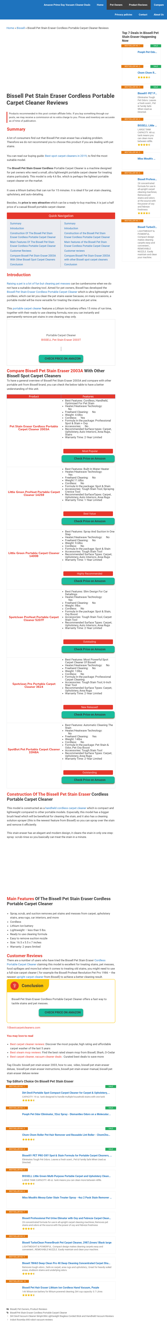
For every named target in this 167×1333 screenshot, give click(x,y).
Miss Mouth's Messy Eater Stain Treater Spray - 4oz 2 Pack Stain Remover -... (67, 1197)
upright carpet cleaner (30, 976)
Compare (159, 4)
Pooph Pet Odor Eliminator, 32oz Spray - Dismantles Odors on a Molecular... (66, 1114)
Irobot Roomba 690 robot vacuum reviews (31, 1319)
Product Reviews (138, 4)
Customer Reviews (20, 250)
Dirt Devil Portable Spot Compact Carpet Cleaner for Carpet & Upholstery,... (66, 1092)
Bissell (21, 28)
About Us (159, 14)
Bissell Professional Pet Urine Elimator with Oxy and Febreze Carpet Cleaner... (67, 1218)
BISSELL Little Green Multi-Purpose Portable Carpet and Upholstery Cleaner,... (67, 1176)
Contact (143, 14)
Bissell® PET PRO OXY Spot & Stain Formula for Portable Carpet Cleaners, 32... (67, 1155)
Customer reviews (74, 250)
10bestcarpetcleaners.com (23, 1027)
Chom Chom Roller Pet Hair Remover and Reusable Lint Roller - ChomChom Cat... (67, 1134)
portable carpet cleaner (27, 308)
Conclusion (16, 264)
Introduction (17, 228)
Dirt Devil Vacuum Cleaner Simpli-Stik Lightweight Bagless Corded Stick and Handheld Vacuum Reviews (62, 1316)
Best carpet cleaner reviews (27, 1044)
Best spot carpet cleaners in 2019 (66, 155)
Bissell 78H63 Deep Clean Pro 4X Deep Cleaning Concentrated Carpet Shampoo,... (67, 1263)
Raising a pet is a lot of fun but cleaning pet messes (38, 283)
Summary (15, 223)
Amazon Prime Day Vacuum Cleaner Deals (67, 4)
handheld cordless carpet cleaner (65, 808)
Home (100, 4)
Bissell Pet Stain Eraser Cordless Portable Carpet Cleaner (42, 291)
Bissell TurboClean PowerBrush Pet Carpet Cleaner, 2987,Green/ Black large (67, 1242)
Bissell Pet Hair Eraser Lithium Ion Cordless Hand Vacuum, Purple (60, 1287)
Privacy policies (123, 14)
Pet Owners (116, 4)
